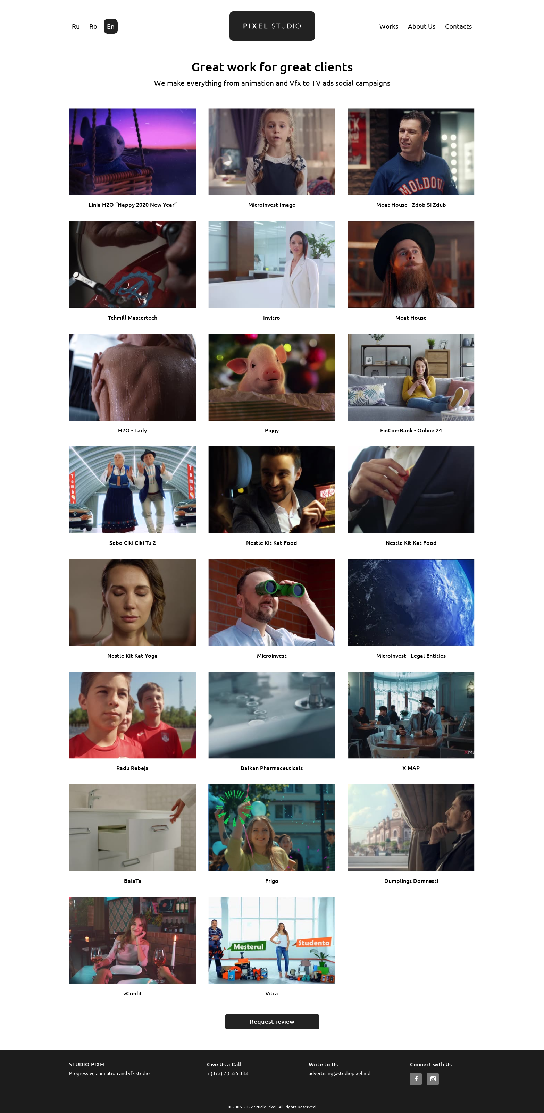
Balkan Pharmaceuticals (272, 767)
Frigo (271, 880)
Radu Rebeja (132, 767)
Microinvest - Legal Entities (411, 655)
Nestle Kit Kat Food (271, 542)
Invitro (271, 317)
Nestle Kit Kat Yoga (132, 655)
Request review (272, 1021)
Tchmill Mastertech (132, 317)
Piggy (272, 430)
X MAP (411, 767)
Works (388, 26)
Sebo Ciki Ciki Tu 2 (132, 542)
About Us (421, 26)
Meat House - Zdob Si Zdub (411, 204)
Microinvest (272, 655)
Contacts (458, 26)
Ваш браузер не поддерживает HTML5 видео (132, 151)
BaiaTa (132, 880)
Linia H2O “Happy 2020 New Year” (133, 204)
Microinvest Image (271, 204)
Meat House (411, 317)
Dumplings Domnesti (411, 880)
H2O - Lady (132, 430)
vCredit (132, 993)
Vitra (271, 993)
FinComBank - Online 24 (411, 430)
